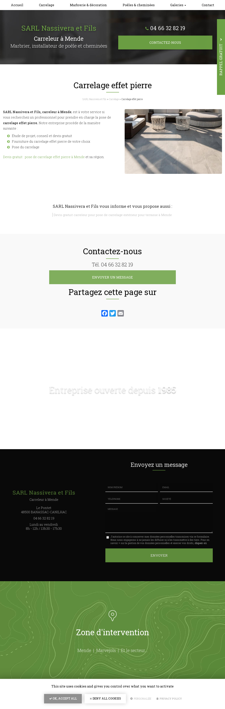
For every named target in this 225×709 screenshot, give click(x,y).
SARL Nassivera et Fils (94, 99)
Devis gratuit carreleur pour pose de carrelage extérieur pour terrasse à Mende (113, 215)
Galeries (178, 5)
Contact (208, 5)
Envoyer (159, 554)
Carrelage (46, 5)
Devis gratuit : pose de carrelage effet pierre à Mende (44, 157)
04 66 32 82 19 (167, 28)
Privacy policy (169, 700)
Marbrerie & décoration (88, 5)
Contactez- (165, 42)
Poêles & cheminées (139, 5)
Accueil (17, 5)
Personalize (140, 700)
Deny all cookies (105, 700)
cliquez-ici (201, 543)
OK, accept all (63, 700)
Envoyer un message (112, 277)
